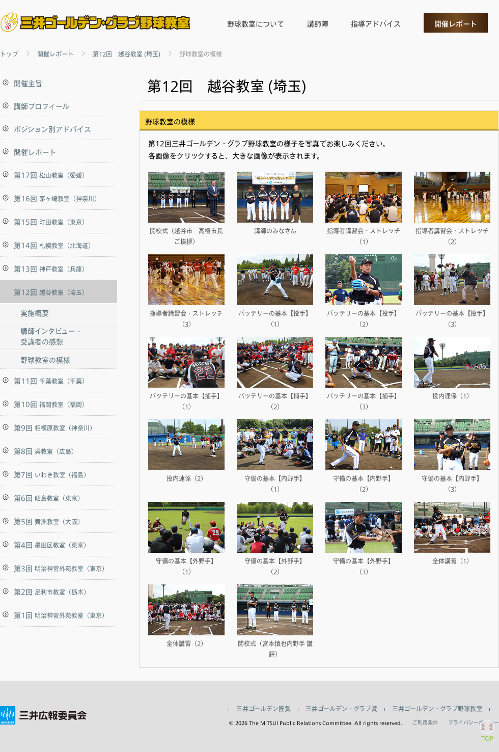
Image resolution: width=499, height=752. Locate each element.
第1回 (61, 615)
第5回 (49, 521)
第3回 (61, 568)
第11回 (51, 381)
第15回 (51, 222)
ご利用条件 (425, 722)
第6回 (49, 498)
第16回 (57, 198)
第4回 (52, 545)
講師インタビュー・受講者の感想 (51, 336)
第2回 (52, 592)
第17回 (51, 175)
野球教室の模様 (45, 360)
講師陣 (317, 24)
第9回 (55, 428)
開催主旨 (28, 83)
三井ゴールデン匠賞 (263, 709)
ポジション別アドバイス (52, 129)
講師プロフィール (41, 106)
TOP (487, 738)
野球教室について (255, 24)
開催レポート (455, 24)
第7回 (52, 474)
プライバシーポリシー (473, 722)
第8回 (45, 451)
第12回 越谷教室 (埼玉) (126, 54)
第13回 (51, 269)
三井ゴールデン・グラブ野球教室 (437, 709)
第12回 (51, 292)
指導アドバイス (376, 24)
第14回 (54, 245)
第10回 (51, 404)
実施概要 (34, 313)
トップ (9, 54)
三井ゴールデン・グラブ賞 (341, 709)
